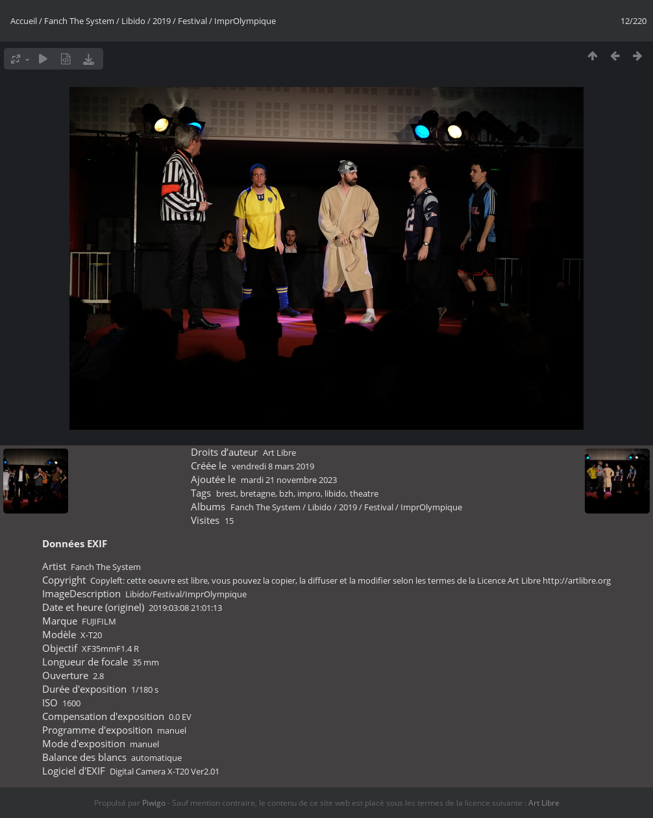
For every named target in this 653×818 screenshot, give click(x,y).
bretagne (257, 493)
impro (309, 493)
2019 (162, 21)
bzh (286, 493)
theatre (364, 493)
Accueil (23, 21)
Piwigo (154, 802)
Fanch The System (79, 21)
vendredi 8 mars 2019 (273, 466)
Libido (133, 21)
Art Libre (279, 452)
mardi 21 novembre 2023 (289, 480)
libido (335, 493)
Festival (192, 21)
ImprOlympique (245, 21)
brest (226, 493)
